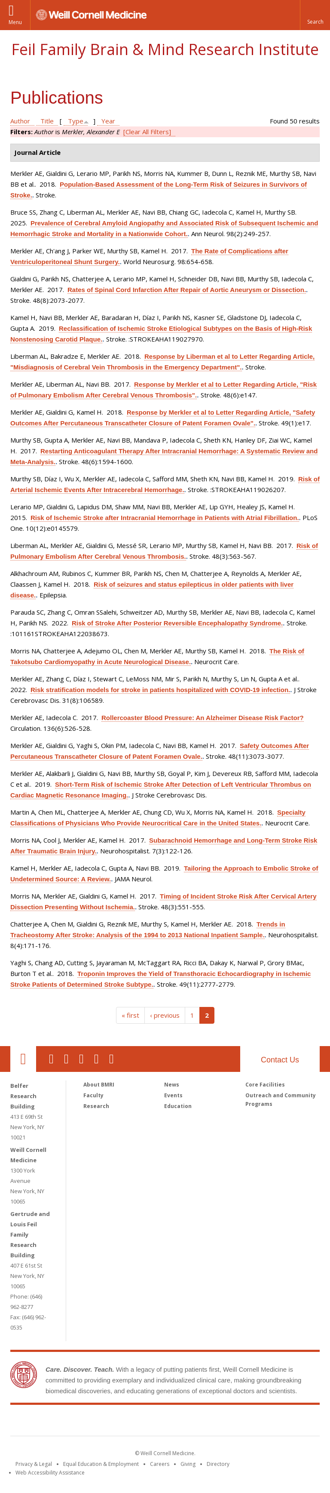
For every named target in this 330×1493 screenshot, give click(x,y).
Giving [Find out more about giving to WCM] (188, 1464)
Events (173, 1095)
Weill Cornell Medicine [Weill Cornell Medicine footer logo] (102, 1422)
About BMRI (98, 1084)
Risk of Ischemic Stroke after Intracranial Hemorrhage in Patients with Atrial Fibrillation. (165, 517)
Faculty (93, 1095)
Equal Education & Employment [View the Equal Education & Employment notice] (101, 1464)
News (171, 1084)
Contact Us (280, 1060)
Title (47, 121)
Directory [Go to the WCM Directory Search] (218, 1464)
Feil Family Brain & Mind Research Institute (165, 49)
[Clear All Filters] (147, 131)
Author (20, 121)
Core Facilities (265, 1084)
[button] (315, 15)
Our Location (23, 1059)
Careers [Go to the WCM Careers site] (159, 1464)
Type (75, 121)
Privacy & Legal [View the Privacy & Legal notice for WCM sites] (33, 1464)
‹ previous (165, 1015)
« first (130, 1015)
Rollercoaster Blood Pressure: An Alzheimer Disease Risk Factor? (202, 717)
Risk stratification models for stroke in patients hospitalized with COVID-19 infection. (160, 689)
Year (108, 121)
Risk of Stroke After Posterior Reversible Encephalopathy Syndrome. (177, 623)
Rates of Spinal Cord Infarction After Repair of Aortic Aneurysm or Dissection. (186, 289)
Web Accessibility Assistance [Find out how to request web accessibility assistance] (50, 1472)
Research (96, 1106)
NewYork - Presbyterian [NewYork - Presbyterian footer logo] (237, 1422)
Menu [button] (15, 22)
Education (178, 1106)
